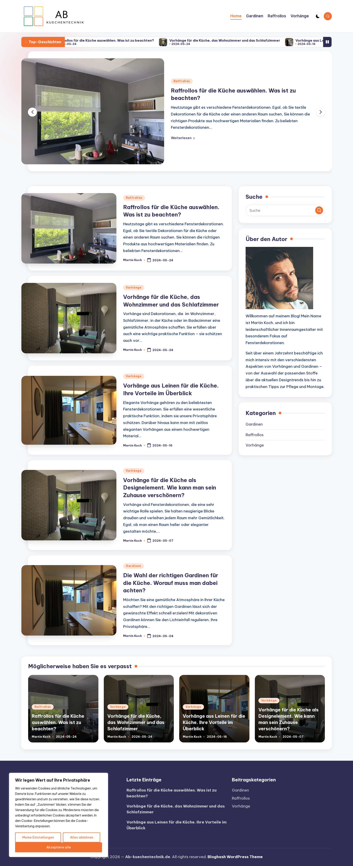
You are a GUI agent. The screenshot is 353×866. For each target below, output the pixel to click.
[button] (183, 138)
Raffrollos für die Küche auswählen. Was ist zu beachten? (112, 40)
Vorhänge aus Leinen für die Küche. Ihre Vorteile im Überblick (214, 722)
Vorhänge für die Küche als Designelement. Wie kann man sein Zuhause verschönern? (169, 487)
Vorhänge (134, 287)
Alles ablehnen (81, 837)
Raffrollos (182, 81)
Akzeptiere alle (58, 847)
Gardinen (133, 566)
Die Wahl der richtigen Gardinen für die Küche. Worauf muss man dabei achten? (170, 583)
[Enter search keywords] (285, 210)
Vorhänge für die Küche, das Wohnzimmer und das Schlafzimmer (232, 40)
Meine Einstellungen (38, 837)
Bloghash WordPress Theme (235, 856)
